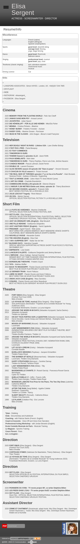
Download (12, 526)
